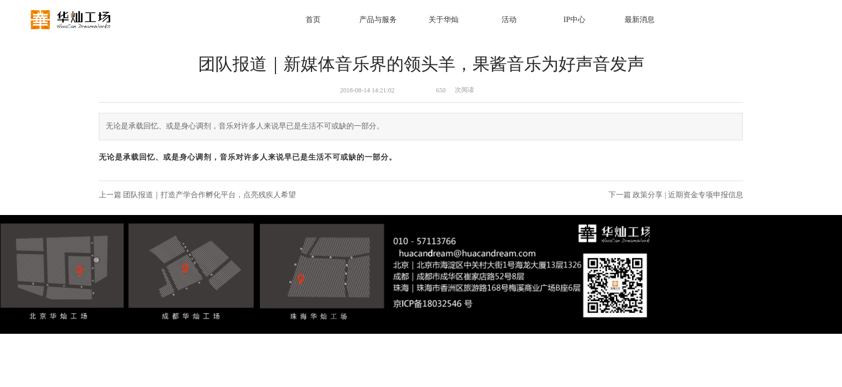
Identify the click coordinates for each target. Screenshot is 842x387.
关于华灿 (444, 20)
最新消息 (640, 20)
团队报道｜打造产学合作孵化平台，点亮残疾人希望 (209, 195)
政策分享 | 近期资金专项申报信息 (688, 195)
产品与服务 (378, 20)
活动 (509, 20)
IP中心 (574, 20)
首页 (313, 20)
